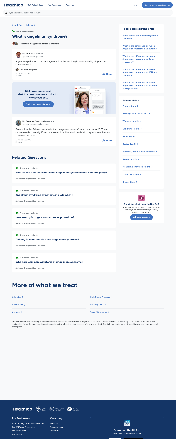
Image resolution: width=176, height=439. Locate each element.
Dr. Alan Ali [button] (27, 53)
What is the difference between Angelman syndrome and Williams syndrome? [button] (140, 72)
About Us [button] (54, 423)
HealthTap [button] (17, 25)
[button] (13, 5)
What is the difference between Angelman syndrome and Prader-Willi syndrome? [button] (140, 85)
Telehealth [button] (31, 25)
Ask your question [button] (141, 217)
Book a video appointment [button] (157, 5)
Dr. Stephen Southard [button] (33, 121)
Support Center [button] (56, 427)
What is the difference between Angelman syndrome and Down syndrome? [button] (139, 59)
